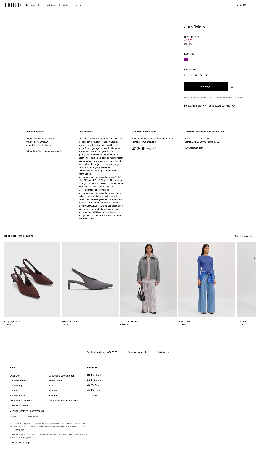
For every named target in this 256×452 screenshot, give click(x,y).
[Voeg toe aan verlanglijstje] (232, 86)
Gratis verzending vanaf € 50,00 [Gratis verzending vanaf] (198, 97)
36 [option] (190, 75)
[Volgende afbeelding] (254, 258)
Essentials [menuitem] (78, 5)
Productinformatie (195, 106)
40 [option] (201, 75)
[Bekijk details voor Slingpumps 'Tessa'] (32, 279)
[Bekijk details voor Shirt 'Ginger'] (206, 279)
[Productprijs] (217, 41)
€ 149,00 (124, 325)
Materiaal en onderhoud (144, 132)
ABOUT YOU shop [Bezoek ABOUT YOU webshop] (20, 442)
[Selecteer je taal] (35, 416)
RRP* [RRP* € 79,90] (191, 37)
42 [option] (206, 75)
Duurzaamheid (86, 132)
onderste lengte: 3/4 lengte (38, 145)
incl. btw (188, 44)
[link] (13, 368)
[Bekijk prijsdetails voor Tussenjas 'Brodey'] (148, 325)
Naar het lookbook (243, 236)
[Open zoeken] (241, 5)
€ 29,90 (182, 325)
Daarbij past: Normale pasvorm (40, 138)
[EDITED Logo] (13, 5)
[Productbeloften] (217, 97)
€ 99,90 (7, 325)
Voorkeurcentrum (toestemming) (27, 411)
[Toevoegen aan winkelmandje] (206, 86)
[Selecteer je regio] (18, 416)
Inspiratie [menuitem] (64, 5)
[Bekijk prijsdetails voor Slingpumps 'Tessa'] (32, 325)
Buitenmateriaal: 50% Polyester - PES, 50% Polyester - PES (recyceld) (152, 140)
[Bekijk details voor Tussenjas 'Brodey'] (148, 279)
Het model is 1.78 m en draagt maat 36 (44, 151)
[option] (186, 60)
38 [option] (196, 75)
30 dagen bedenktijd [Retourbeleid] (223, 97)
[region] (48, 175)
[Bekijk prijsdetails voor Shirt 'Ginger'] (206, 325)
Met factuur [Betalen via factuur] (239, 97)
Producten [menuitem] (50, 5)
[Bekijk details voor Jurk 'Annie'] (242, 321)
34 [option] (185, 75)
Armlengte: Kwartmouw (37, 142)
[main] (128, 175)
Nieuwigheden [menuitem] (33, 5)
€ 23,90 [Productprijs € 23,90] (188, 40)
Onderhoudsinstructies (222, 106)
